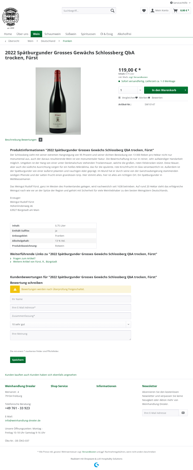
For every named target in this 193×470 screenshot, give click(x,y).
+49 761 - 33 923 (17, 408)
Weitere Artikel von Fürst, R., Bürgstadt (33, 261)
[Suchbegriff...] (89, 10)
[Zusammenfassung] (70, 315)
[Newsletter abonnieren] (183, 412)
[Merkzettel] (144, 10)
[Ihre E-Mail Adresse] (160, 412)
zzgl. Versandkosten (138, 77)
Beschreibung (13, 139)
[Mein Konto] (159, 10)
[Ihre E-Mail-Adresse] (70, 307)
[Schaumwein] (52, 34)
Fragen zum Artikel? (22, 258)
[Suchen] (112, 10)
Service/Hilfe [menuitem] (179, 2)
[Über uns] (22, 34)
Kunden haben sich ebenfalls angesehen (53, 374)
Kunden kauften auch (17, 374)
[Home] (8, 34)
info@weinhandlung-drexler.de (22, 420)
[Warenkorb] (181, 10)
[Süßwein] (71, 34)
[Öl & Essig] (106, 34)
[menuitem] (89, 12)
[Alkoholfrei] (124, 34)
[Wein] (36, 34)
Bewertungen (31, 139)
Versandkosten (89, 451)
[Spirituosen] (88, 34)
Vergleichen (126, 97)
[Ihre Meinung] (70, 335)
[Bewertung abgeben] (70, 324)
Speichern (18, 359)
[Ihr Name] (70, 299)
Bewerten (155, 97)
